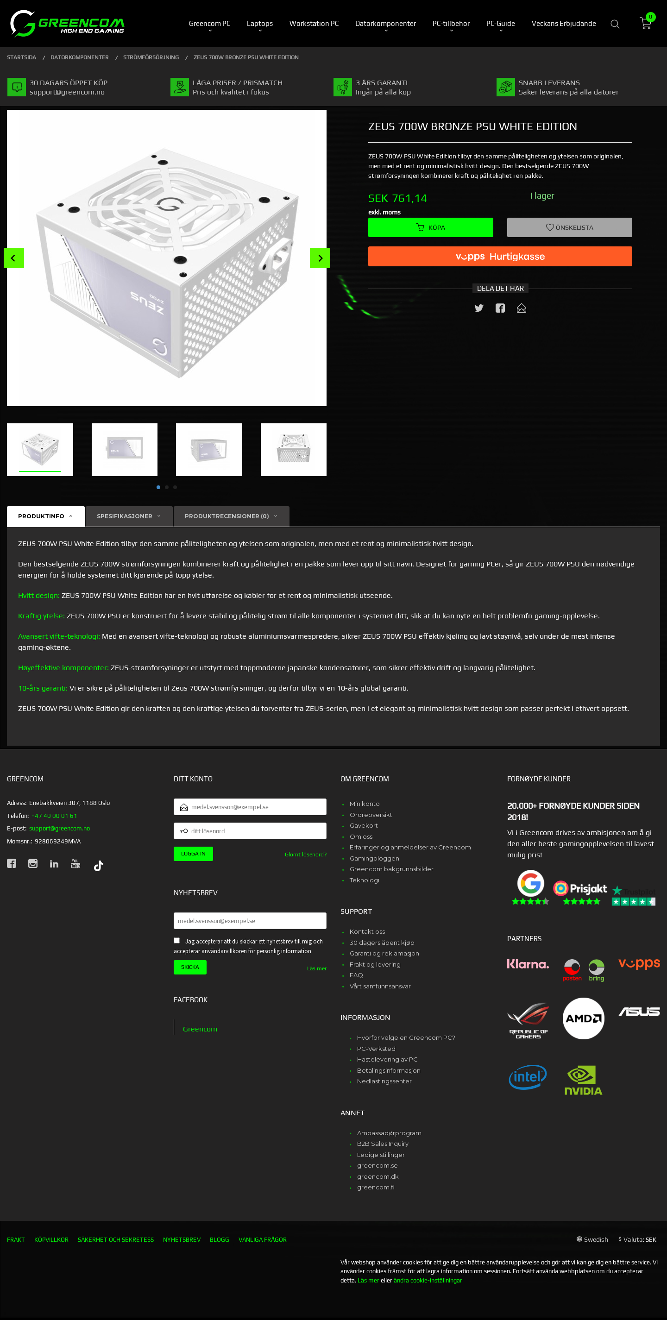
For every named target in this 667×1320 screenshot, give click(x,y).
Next (320, 258)
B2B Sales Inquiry (383, 1143)
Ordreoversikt (371, 814)
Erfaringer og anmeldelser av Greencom (410, 847)
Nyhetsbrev (182, 1239)
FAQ (356, 975)
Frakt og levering (375, 964)
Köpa (430, 227)
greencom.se (377, 1165)
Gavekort (364, 825)
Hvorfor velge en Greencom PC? (406, 1037)
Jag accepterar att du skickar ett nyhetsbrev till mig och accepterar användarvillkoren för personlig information (248, 946)
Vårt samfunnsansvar (380, 986)
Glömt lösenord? (306, 854)
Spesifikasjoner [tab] (124, 516)
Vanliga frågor (263, 1239)
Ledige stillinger (381, 1154)
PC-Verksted (376, 1048)
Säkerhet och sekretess (116, 1239)
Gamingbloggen (374, 858)
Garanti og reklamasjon (384, 953)
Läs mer (317, 968)
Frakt (16, 1239)
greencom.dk (378, 1176)
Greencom (200, 1029)
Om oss (361, 836)
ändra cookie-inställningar (428, 1280)
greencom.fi (376, 1187)
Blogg (219, 1239)
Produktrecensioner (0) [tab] (227, 516)
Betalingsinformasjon (389, 1070)
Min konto (365, 803)
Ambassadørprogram (389, 1133)
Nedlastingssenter (384, 1081)
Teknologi (364, 880)
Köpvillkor (51, 1239)
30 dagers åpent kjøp (382, 942)
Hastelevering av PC (387, 1059)
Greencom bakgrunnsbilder (392, 869)
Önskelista (569, 227)
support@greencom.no (59, 828)
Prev (14, 258)
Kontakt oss (367, 931)
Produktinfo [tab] (41, 516)
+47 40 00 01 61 (54, 815)
